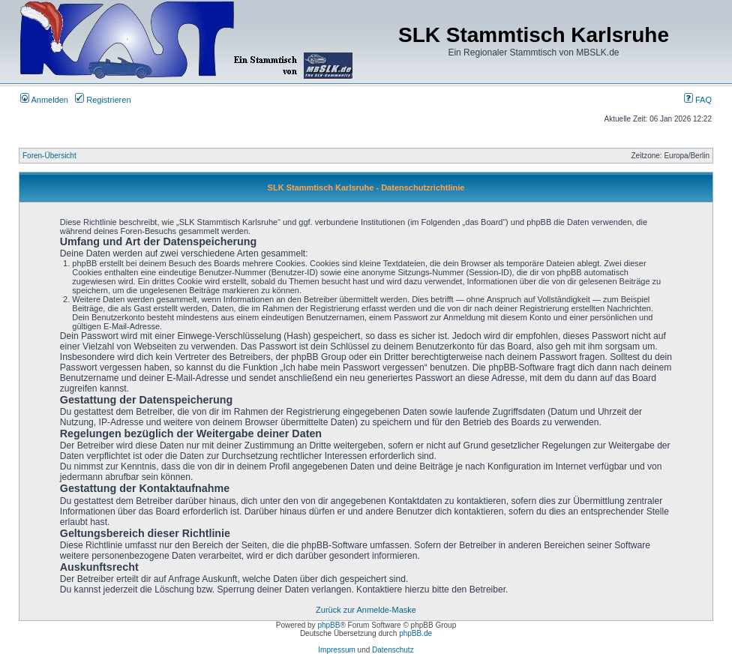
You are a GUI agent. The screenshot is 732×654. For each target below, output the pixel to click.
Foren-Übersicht (49, 156)
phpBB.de (415, 633)
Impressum (336, 650)
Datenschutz (393, 650)
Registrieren (102, 99)
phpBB (328, 625)
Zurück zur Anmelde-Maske (366, 609)
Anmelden (44, 99)
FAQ (698, 99)
